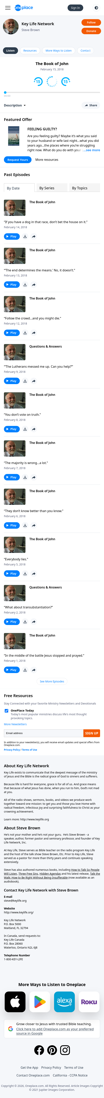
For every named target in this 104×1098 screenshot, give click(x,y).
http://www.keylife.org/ (19, 912)
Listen (10, 50)
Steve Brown (31, 30)
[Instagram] (65, 1050)
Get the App (29, 1067)
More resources (46, 159)
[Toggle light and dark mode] (96, 8)
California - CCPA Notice (70, 1075)
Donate (91, 31)
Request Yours (17, 160)
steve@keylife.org (15, 900)
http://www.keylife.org (34, 819)
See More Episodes (52, 681)
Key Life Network (38, 23)
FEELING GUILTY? (42, 129)
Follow (91, 22)
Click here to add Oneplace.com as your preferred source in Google (55, 1031)
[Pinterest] (52, 1050)
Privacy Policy (51, 1067)
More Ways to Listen (59, 50)
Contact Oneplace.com (33, 1075)
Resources (30, 50)
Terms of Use (73, 1067)
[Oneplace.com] (24, 7)
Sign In (75, 8)
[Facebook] (39, 1050)
